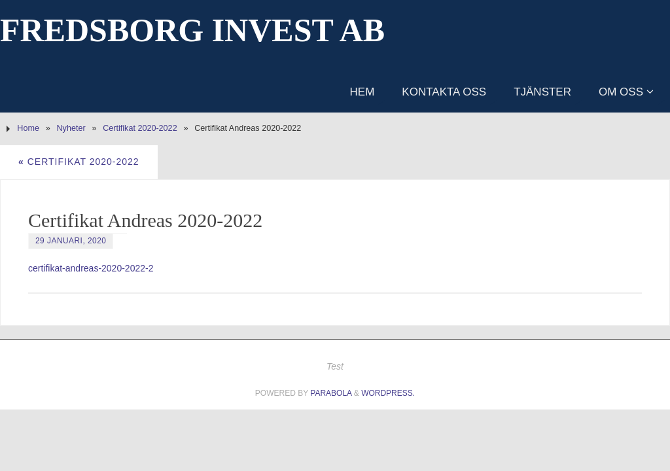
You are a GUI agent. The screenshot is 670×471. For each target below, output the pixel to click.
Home (28, 128)
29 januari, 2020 (70, 240)
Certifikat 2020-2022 (140, 128)
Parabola (330, 393)
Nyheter (71, 128)
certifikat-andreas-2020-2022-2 (90, 268)
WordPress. (388, 393)
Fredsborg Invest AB (192, 30)
